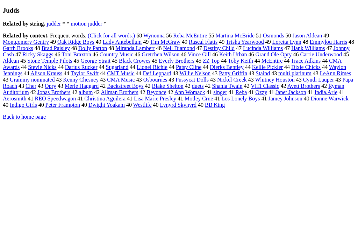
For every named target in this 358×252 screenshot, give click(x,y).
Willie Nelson (195, 73)
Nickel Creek (232, 80)
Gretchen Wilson (160, 54)
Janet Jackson (290, 92)
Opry (50, 86)
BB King (215, 105)
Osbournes (155, 80)
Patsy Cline (188, 67)
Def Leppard (157, 73)
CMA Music (121, 80)
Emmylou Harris (328, 42)
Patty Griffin (233, 73)
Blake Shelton (168, 86)
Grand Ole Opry (274, 54)
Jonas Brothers (54, 92)
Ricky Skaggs (37, 54)
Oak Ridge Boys (75, 42)
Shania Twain (227, 86)
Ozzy (261, 92)
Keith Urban (233, 54)
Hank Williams (308, 48)
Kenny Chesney (81, 80)
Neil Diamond (179, 48)
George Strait (95, 61)
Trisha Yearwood (245, 42)
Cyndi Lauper (318, 80)
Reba (241, 92)
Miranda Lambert (135, 48)
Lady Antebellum (122, 42)
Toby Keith (240, 61)
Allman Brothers (119, 92)
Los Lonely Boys (240, 99)
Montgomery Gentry (26, 42)
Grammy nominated (32, 80)
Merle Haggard (82, 86)
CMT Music (120, 73)
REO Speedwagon (55, 99)
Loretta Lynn (286, 42)
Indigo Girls (23, 105)
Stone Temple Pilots (49, 61)
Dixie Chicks (306, 67)
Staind (263, 73)
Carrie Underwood (321, 54)
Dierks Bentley (226, 67)
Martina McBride (235, 35)
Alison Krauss (46, 73)
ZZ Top (211, 61)
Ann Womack (189, 92)
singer (220, 92)
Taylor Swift (85, 73)
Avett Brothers (303, 86)
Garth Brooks (18, 48)
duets (198, 86)
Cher (31, 86)
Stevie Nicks (42, 67)
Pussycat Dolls (192, 80)
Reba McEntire (190, 35)
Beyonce (156, 92)
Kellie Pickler (267, 67)
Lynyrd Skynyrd (178, 105)
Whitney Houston (274, 80)
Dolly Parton (92, 48)
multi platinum (295, 73)
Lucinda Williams (263, 48)
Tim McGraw (165, 42)
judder (53, 24)
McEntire (272, 61)
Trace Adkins (306, 61)
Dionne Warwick (330, 99)
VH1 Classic (265, 86)
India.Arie (326, 92)
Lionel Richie (152, 67)
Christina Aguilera (105, 99)
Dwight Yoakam (106, 105)
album (86, 92)
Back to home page (24, 117)
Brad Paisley (56, 48)
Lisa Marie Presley (155, 99)
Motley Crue (199, 99)
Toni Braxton (76, 54)
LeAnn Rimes (335, 73)
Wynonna (154, 35)
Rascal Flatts (203, 42)
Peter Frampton (62, 105)
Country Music (116, 54)
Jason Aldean (307, 35)
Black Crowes (134, 61)
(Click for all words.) (111, 35)
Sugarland (117, 67)
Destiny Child (219, 48)
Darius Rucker (81, 67)
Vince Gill (199, 54)
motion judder (86, 24)
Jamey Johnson (285, 99)
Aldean (11, 61)
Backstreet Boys (125, 86)
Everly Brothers (176, 61)
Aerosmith (15, 99)
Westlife (142, 105)
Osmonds (273, 35)
